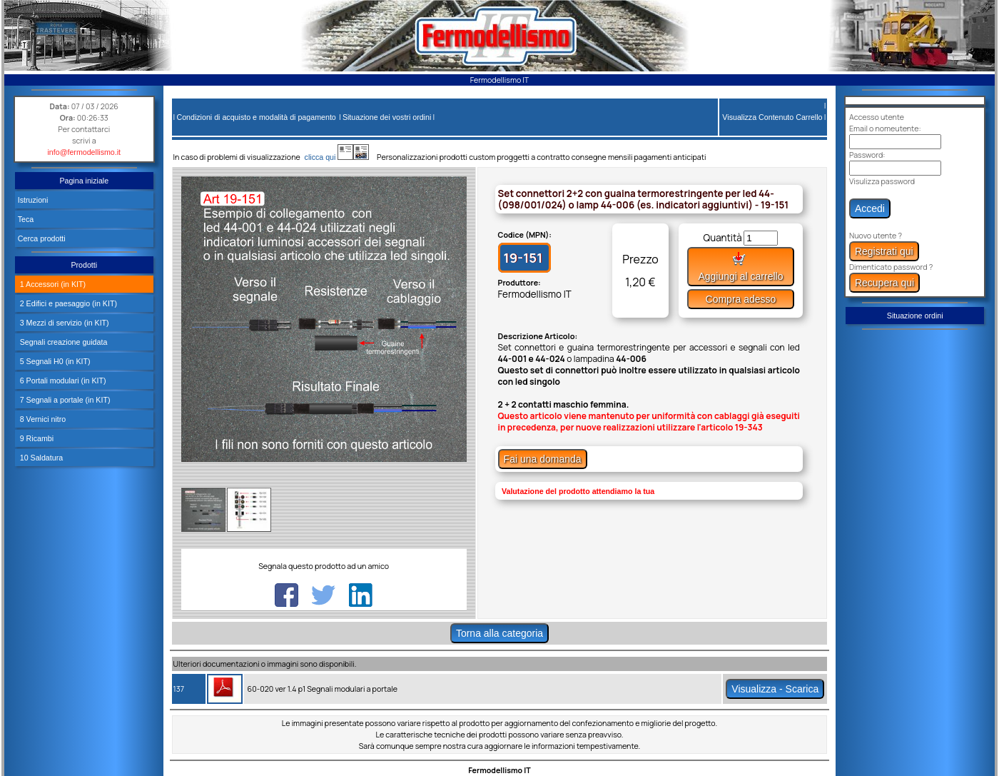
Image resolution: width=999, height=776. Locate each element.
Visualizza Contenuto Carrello (772, 117)
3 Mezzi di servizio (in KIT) (63, 322)
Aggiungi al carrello (740, 266)
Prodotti (84, 265)
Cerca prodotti (42, 238)
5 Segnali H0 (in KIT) (54, 361)
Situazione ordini (915, 315)
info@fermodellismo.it (84, 152)
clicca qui (327, 157)
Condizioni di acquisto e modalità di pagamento (255, 117)
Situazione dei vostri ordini (387, 117)
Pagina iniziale (83, 180)
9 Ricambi (36, 438)
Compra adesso (741, 299)
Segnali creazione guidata (63, 342)
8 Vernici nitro (42, 419)
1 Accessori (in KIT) (52, 284)
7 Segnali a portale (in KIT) (64, 399)
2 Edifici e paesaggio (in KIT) (67, 303)
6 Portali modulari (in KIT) (62, 380)
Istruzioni (33, 200)
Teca (26, 219)
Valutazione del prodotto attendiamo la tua (578, 491)
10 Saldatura (40, 457)
